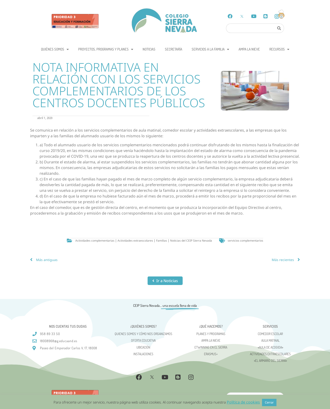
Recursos (279, 49)
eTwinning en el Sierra (210, 347)
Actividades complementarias (94, 241)
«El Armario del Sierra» (270, 360)
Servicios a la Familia (210, 49)
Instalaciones (143, 354)
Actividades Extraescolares (270, 354)
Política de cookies (243, 402)
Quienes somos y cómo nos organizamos (143, 334)
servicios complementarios (245, 241)
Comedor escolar (270, 334)
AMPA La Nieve (249, 49)
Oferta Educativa (143, 340)
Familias (161, 241)
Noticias (149, 49)
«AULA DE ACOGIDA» (270, 347)
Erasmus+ (211, 354)
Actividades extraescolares (135, 241)
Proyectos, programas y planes (105, 49)
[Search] (279, 28)
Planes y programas (210, 334)
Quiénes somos (55, 49)
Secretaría (173, 49)
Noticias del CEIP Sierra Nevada (191, 241)
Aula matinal (270, 340)
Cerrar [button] (269, 402)
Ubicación (143, 347)
